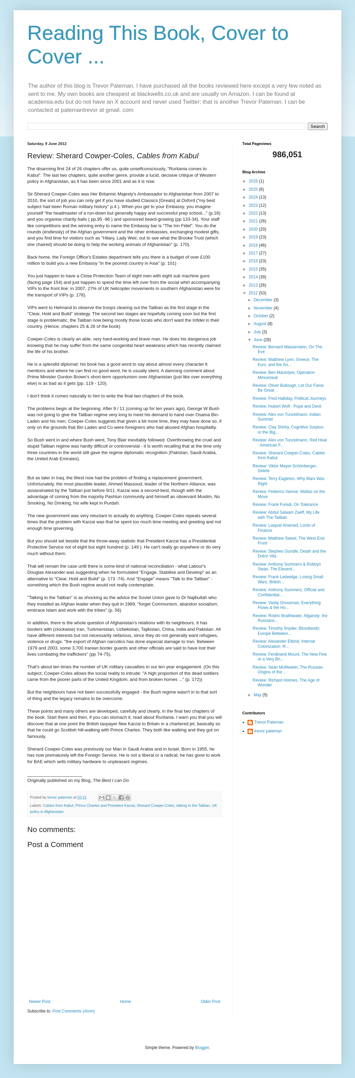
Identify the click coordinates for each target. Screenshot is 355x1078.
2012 (254, 293)
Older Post (210, 1001)
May (258, 695)
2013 (254, 285)
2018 (254, 245)
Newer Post (39, 1001)
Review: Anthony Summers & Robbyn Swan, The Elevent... (287, 566)
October (261, 316)
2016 (254, 261)
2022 (254, 213)
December (264, 299)
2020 (254, 229)
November (264, 308)
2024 (254, 197)
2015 (254, 269)
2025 (254, 189)
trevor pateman (268, 731)
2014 (254, 277)
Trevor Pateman (269, 722)
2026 (254, 181)
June (259, 339)
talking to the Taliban (193, 805)
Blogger (202, 1047)
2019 (254, 237)
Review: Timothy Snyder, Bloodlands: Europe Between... (286, 631)
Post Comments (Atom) (73, 1011)
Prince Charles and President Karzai (105, 805)
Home (125, 1001)
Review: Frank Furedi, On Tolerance (285, 504)
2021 (254, 221)
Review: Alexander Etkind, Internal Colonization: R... (284, 644)
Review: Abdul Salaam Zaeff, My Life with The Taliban (286, 515)
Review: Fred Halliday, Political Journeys (289, 398)
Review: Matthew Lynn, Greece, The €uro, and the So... (285, 362)
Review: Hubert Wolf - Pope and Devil (287, 406)
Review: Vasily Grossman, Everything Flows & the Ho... (287, 605)
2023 (254, 205)
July (258, 332)
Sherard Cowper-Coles (155, 805)
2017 (254, 253)
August (261, 323)
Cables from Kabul (58, 805)
